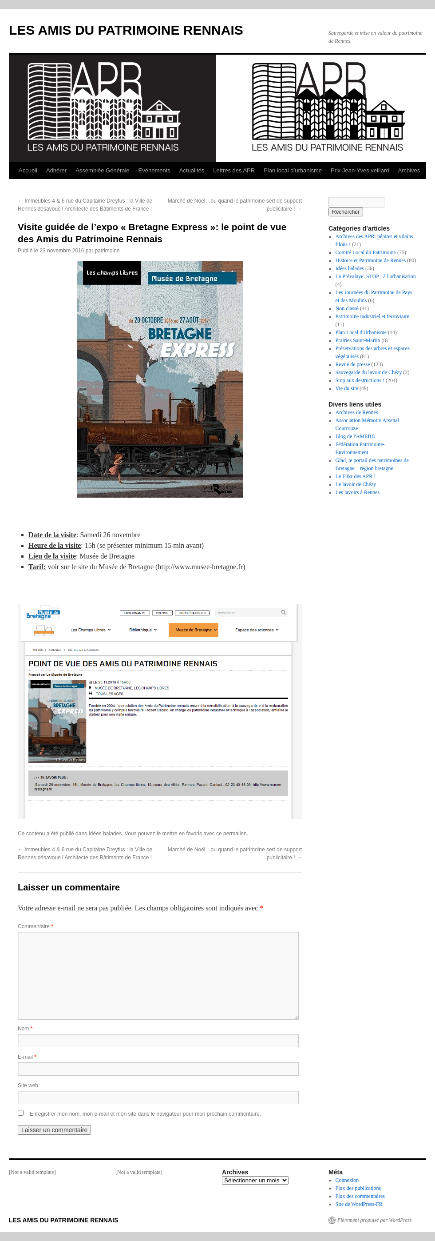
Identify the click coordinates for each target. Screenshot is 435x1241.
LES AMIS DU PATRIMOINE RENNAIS (126, 30)
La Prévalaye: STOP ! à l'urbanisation (376, 276)
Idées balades (105, 833)
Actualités (191, 170)
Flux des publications (358, 1188)
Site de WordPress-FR (359, 1204)
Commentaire (35, 926)
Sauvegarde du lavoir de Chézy (369, 372)
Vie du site (347, 388)
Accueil (28, 170)
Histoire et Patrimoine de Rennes (371, 260)
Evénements (154, 170)
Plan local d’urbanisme (293, 170)
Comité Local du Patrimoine (366, 252)
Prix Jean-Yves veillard (360, 170)
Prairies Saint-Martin (358, 340)
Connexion (347, 1180)
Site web (28, 1085)
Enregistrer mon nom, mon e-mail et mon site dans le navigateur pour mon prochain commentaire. (145, 1114)
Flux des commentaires (360, 1196)
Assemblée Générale (102, 170)
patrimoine (107, 250)
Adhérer (56, 170)
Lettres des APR (234, 170)
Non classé (347, 308)
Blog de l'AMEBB (355, 436)
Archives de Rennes (357, 412)
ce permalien (231, 833)
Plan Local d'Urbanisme (361, 332)
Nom (25, 1029)
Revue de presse (353, 364)
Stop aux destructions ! (360, 380)
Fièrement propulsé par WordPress (374, 1220)
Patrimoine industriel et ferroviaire (372, 316)
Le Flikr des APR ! (356, 476)
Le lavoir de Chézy (356, 484)
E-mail (27, 1057)
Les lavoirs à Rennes (358, 492)
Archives (409, 170)
